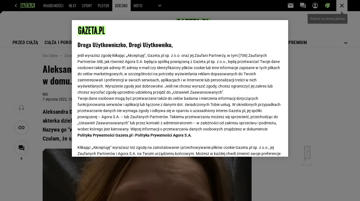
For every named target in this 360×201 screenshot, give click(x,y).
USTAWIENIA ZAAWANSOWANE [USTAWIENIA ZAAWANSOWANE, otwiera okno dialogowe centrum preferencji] (114, 145)
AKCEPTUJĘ (263, 146)
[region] (180, 88)
